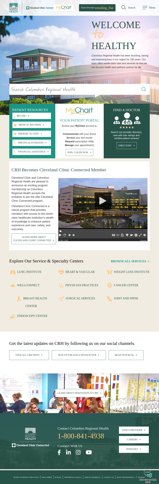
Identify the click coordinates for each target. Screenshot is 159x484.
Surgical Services (80, 298)
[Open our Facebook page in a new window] (59, 452)
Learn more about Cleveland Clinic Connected (32, 239)
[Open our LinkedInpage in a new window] (68, 452)
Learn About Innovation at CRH (78, 393)
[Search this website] (143, 89)
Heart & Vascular (80, 271)
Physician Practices (81, 285)
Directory (125, 145)
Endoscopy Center (32, 315)
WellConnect (28, 285)
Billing (21, 115)
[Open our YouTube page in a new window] (89, 452)
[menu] (149, 8)
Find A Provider (97, 8)
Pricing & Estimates (31, 142)
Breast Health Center (35, 302)
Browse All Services (128, 261)
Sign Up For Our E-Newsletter (77, 355)
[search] (128, 8)
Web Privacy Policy (73, 477)
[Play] (102, 203)
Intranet (132, 449)
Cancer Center (126, 285)
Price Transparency (126, 477)
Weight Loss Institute (132, 271)
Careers (132, 439)
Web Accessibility (93, 477)
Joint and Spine (126, 298)
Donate (58, 477)
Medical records (30, 124)
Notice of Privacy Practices (26, 477)
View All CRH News (27, 355)
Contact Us (109, 477)
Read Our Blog (124, 355)
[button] (60, 235)
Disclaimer (47, 477)
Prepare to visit (28, 133)
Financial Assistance (32, 151)
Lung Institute (29, 271)
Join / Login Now (77, 152)
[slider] (60, 231)
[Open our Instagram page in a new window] (78, 452)
